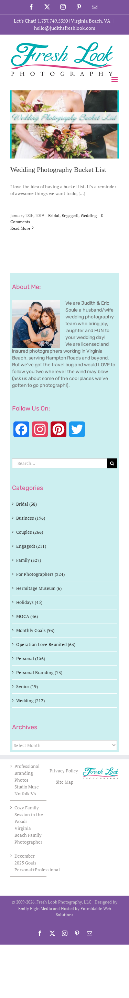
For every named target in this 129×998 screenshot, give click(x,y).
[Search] (112, 463)
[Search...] (59, 463)
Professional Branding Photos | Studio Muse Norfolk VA (27, 780)
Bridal (54, 215)
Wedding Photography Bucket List (58, 170)
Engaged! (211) (31, 546)
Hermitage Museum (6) (39, 588)
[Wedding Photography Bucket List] (64, 124)
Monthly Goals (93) (35, 630)
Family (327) (28, 560)
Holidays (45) (29, 602)
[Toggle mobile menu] (115, 79)
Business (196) (30, 518)
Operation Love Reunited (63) (45, 644)
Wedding (88, 215)
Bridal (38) (26, 504)
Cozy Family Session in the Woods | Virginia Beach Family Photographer (28, 825)
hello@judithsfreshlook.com (64, 28)
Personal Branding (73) (39, 672)
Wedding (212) (30, 700)
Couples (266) (29, 532)
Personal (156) (30, 658)
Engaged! (70, 215)
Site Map (64, 782)
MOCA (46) (27, 616)
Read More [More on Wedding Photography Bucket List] (20, 228)
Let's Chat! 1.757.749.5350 (41, 20)
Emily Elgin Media (35, 908)
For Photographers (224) (40, 574)
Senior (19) (27, 686)
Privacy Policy (64, 771)
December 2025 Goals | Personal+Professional (28, 863)
